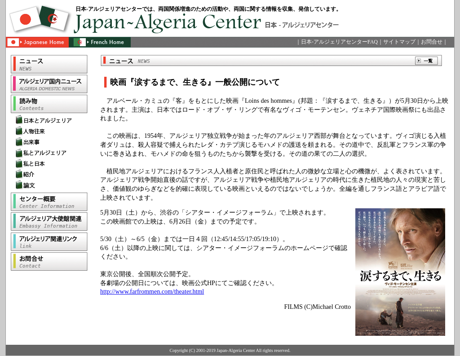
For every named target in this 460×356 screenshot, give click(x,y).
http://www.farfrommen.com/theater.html (152, 291)
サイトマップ (399, 42)
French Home (98, 45)
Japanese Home (36, 45)
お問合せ (431, 42)
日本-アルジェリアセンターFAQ (339, 42)
